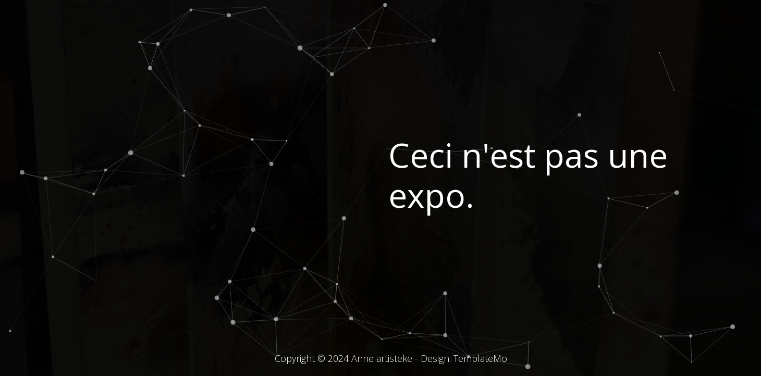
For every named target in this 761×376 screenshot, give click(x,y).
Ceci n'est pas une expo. (528, 175)
